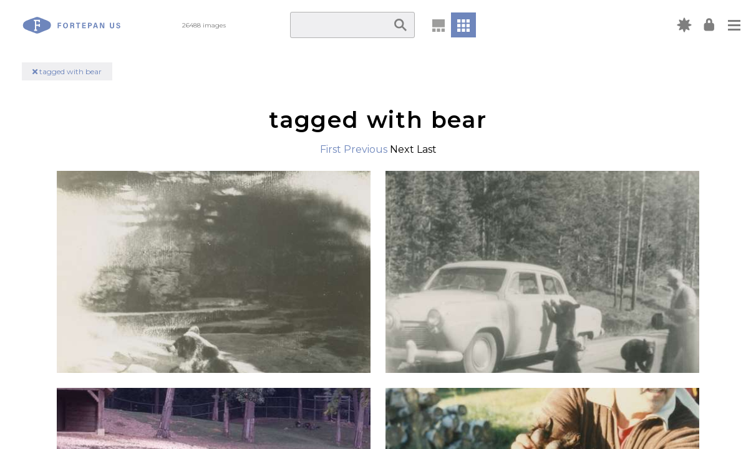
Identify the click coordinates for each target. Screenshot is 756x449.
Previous (365, 149)
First (330, 149)
